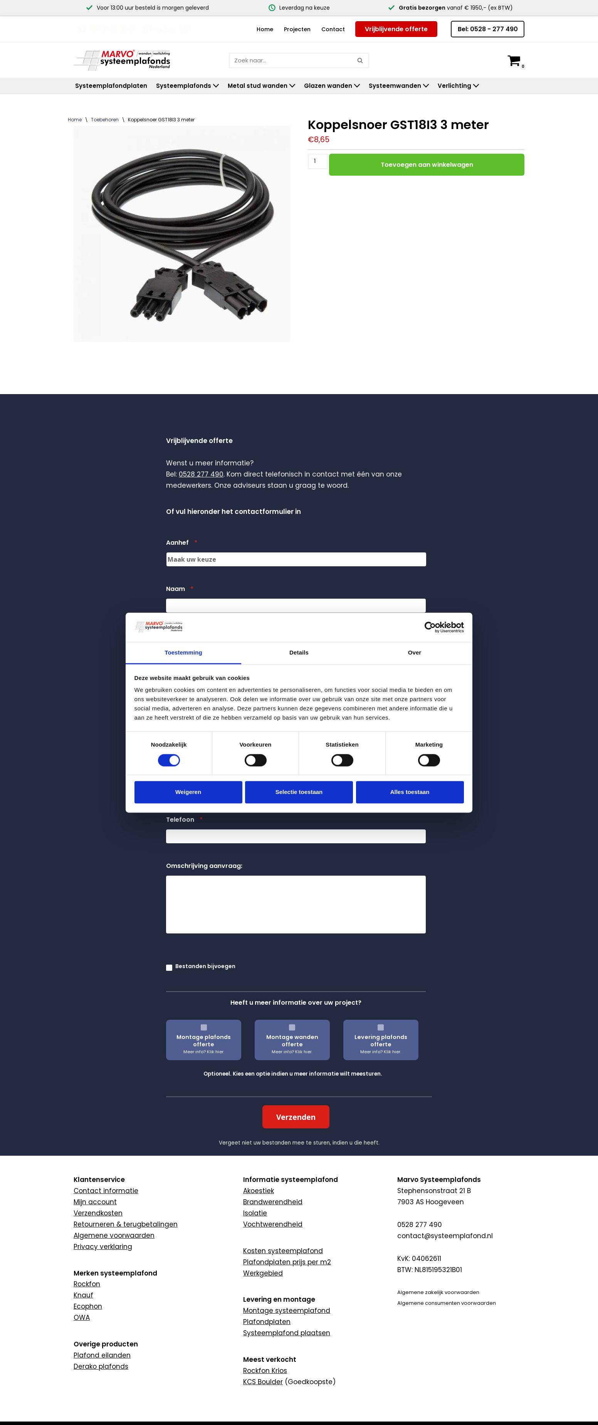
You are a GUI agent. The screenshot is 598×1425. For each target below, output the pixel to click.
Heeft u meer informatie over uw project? (295, 1002)
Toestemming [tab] (183, 653)
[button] (216, 86)
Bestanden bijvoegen (205, 966)
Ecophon (88, 1306)
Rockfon (87, 1284)
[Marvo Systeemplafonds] (124, 59)
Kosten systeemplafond (283, 1250)
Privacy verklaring (103, 1246)
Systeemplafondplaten (111, 86)
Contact (333, 29)
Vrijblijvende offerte (396, 29)
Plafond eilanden (102, 1355)
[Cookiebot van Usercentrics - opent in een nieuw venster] (430, 627)
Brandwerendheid (272, 1202)
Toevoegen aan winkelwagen (427, 164)
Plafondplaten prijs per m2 (287, 1262)
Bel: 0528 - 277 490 (488, 29)
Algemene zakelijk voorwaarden (438, 1292)
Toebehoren (105, 119)
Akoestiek (258, 1190)
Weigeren (188, 792)
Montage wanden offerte (292, 1040)
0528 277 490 (201, 474)
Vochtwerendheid (272, 1224)
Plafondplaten (267, 1321)
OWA (82, 1317)
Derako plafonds (101, 1366)
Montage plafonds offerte (203, 1040)
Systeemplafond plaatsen (286, 1333)
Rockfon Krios (265, 1370)
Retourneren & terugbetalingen (126, 1224)
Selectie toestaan (299, 792)
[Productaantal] (318, 161)
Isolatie (255, 1213)
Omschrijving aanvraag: (204, 866)
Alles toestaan (410, 792)
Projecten (297, 29)
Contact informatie (106, 1190)
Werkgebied (263, 1273)
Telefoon (184, 820)
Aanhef (181, 543)
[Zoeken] (290, 60)
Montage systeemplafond (286, 1310)
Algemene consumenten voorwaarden (446, 1303)
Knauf (83, 1295)
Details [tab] (299, 653)
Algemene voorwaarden (114, 1235)
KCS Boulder (263, 1381)
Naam (179, 589)
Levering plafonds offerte (380, 1040)
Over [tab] (415, 653)
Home (265, 29)
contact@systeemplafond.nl (445, 1235)
